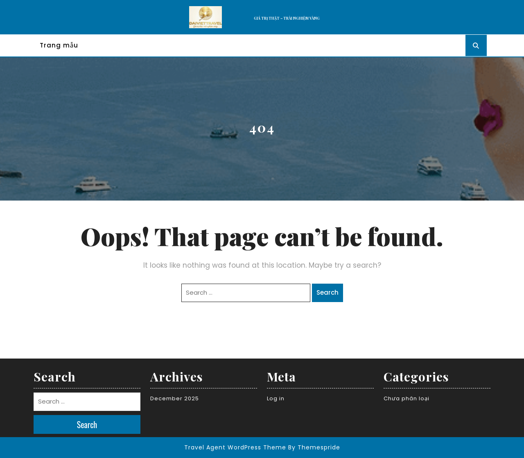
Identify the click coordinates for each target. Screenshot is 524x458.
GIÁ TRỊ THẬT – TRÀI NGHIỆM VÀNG (287, 18)
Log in (276, 398)
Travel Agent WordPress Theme (235, 447)
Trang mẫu (59, 45)
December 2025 (174, 398)
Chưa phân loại (406, 398)
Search (327, 292)
